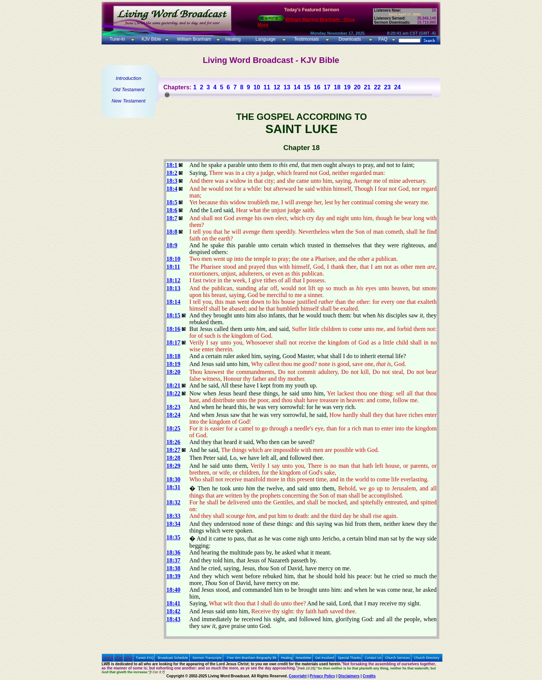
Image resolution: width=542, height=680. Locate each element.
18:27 (173, 450)
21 (367, 87)
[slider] (167, 94)
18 (337, 87)
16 (317, 87)
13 (286, 87)
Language (265, 39)
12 (277, 87)
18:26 (173, 442)
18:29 (173, 466)
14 (297, 87)
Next (129, 658)
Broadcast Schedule (173, 658)
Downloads (350, 39)
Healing (232, 39)
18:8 (171, 231)
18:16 (173, 329)
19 (347, 87)
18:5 (171, 202)
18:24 (173, 415)
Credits (369, 676)
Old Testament (128, 89)
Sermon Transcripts (207, 658)
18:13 (173, 288)
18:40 (173, 590)
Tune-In (117, 39)
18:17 (173, 342)
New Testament (129, 101)
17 (327, 87)
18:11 (173, 266)
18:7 (171, 218)
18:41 (173, 603)
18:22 (173, 393)
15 (307, 87)
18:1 (171, 165)
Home (108, 658)
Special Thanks (349, 658)
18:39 (173, 576)
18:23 (173, 407)
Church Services (397, 658)
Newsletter (303, 658)
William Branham (193, 39)
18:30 (173, 479)
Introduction (129, 78)
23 (387, 87)
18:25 (173, 428)
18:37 (173, 560)
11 (266, 87)
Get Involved (324, 658)
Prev (119, 658)
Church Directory (427, 658)
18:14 (173, 302)
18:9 (171, 245)
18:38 (173, 568)
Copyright (297, 676)
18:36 (173, 552)
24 (397, 87)
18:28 (173, 458)
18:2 (171, 173)
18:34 (173, 524)
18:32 (173, 502)
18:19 (173, 364)
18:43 (173, 619)
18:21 (173, 385)
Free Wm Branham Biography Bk (252, 658)
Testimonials (306, 39)
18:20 (173, 372)
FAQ (382, 39)
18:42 (173, 611)
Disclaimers (348, 676)
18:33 (173, 516)
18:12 (173, 280)
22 (377, 87)
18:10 (173, 259)
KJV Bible (150, 39)
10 (256, 87)
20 (357, 87)
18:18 (173, 356)
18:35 (173, 537)
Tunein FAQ (145, 658)
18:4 (171, 188)
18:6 (171, 210)
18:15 (173, 315)
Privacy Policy (322, 676)
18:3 (171, 181)
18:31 (173, 487)
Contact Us (373, 658)
